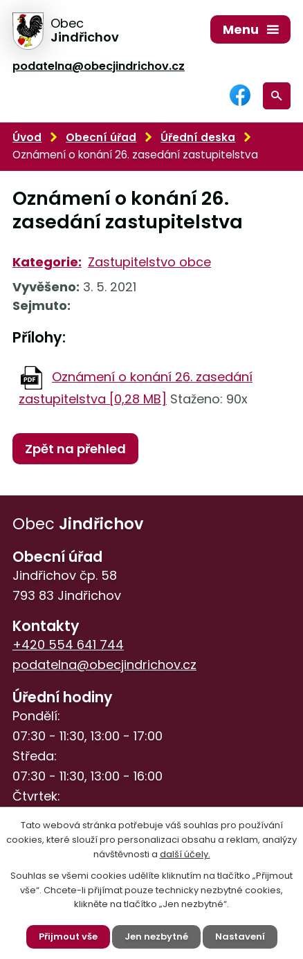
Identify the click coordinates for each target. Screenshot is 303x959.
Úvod (27, 137)
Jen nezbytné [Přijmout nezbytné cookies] (156, 936)
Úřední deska (197, 137)
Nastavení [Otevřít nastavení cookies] (240, 936)
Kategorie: (47, 262)
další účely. (185, 854)
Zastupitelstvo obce (149, 262)
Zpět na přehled (75, 448)
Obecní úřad (101, 137)
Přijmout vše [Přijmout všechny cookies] (68, 936)
